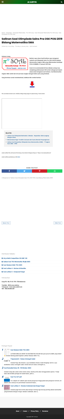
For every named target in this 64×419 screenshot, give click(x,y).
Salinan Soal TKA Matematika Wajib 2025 (16, 262)
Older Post (58, 223)
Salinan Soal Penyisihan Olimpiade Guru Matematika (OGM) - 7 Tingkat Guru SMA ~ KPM (28, 142)
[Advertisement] (33, 17)
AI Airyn (32, 2)
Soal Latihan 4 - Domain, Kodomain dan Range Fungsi (27, 386)
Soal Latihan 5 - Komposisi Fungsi (14, 272)
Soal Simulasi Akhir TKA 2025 (12, 265)
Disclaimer (45, 411)
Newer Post (6, 223)
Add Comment (33, 46)
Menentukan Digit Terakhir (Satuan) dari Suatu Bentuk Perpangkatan (28, 139)
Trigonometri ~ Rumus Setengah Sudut (22, 359)
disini (18, 157)
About (17, 411)
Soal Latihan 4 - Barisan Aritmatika (14, 268)
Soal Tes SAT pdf (16, 377)
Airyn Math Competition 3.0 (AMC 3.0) (15, 258)
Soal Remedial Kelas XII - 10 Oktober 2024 (17, 368)
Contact (25, 411)
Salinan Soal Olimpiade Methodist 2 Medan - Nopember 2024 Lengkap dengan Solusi (28, 136)
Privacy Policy (35, 411)
